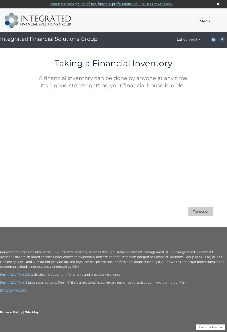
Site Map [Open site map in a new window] (32, 312)
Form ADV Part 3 (13, 283)
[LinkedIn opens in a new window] (213, 41)
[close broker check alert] (218, 4)
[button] (207, 21)
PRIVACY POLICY (13, 291)
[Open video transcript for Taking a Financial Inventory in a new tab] (200, 211)
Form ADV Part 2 (13, 275)
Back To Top (210, 327)
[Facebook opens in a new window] (222, 41)
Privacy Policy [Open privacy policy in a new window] (11, 312)
